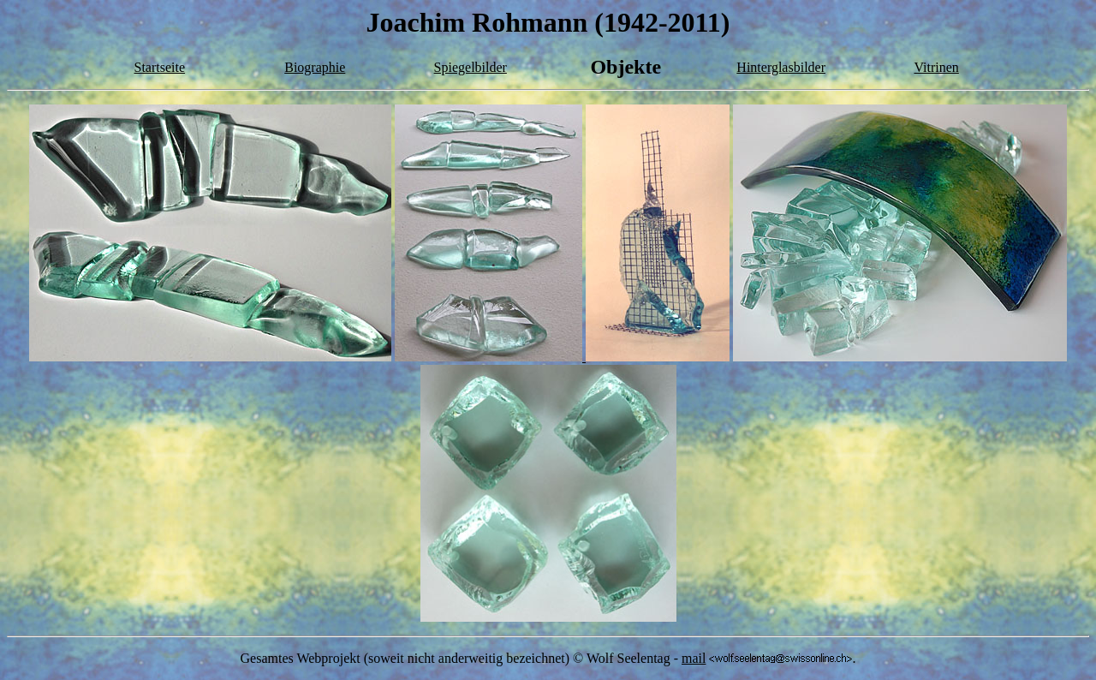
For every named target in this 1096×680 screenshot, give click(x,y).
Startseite (160, 67)
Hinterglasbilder (780, 67)
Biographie (314, 67)
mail (694, 658)
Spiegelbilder (470, 67)
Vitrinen (936, 67)
